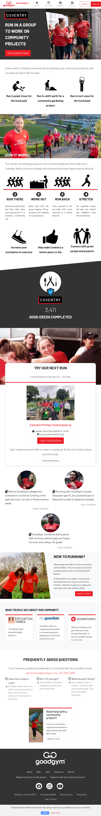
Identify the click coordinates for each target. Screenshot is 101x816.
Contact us (59, 772)
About (29, 772)
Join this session (50, 440)
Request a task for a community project (67, 777)
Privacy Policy (82, 795)
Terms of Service (66, 795)
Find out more (84, 593)
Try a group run (17, 53)
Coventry (16, 15)
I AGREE (45, 813)
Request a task (53, 739)
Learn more (55, 812)
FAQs (38, 772)
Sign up (95, 4)
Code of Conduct (50, 799)
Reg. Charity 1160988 (48, 795)
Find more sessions (50, 460)
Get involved (22, 3)
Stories (71, 772)
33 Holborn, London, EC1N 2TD (25, 795)
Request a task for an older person (31, 777)
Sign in (84, 4)
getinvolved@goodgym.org (41, 672)
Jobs (47, 772)
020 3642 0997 (67, 672)
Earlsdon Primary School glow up (50, 425)
